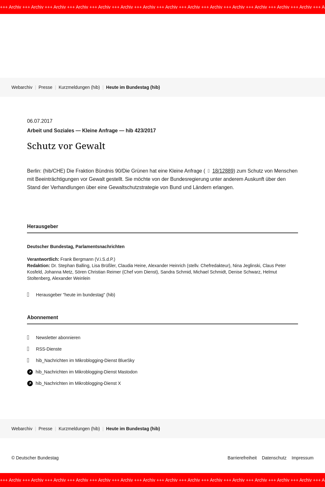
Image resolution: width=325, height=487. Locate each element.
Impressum (303, 457)
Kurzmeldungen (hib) (79, 87)
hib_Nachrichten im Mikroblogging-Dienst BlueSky (85, 360)
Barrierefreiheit (242, 457)
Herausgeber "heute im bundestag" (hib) (75, 294)
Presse (46, 87)
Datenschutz (274, 457)
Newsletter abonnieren (58, 337)
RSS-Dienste (49, 349)
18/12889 (219, 171)
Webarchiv (21, 87)
